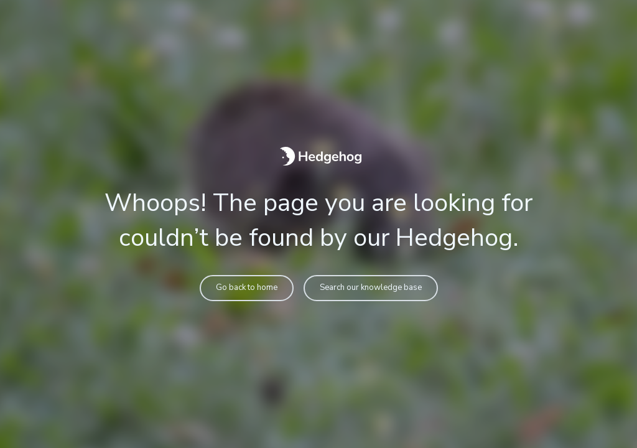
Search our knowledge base (371, 287)
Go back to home (246, 287)
